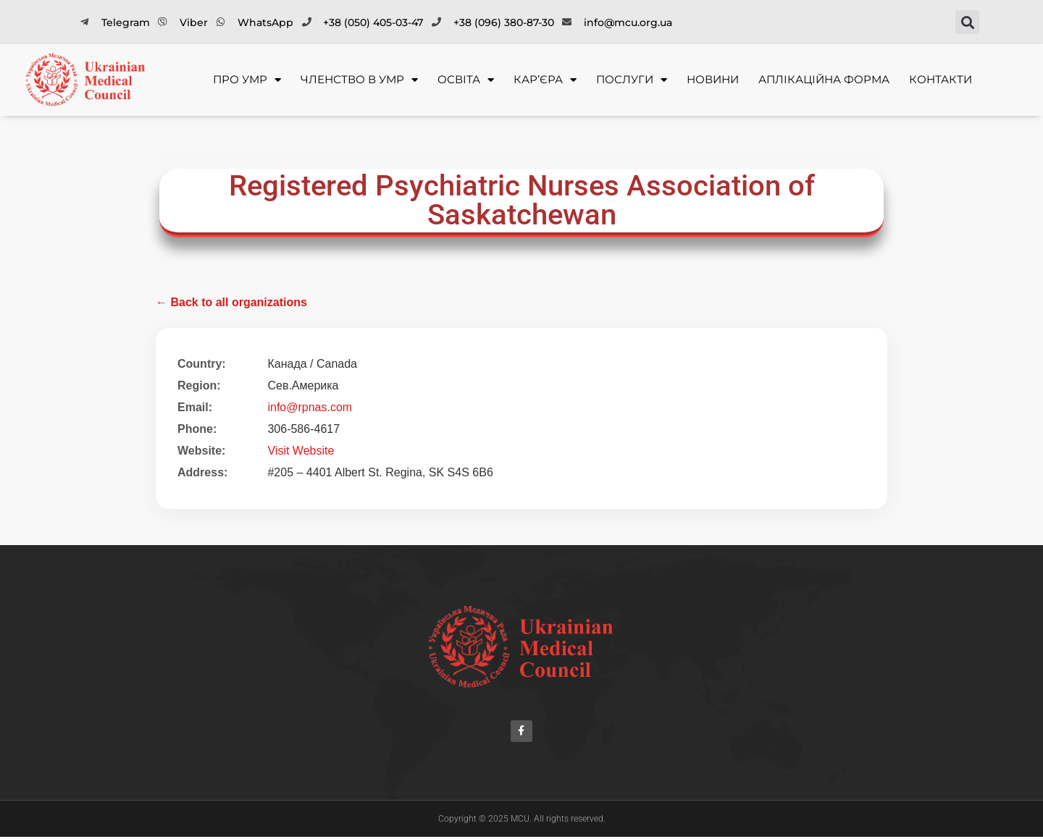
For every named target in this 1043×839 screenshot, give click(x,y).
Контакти (940, 79)
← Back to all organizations (231, 302)
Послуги (631, 80)
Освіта (465, 80)
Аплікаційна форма (823, 79)
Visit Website (300, 450)
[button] (967, 22)
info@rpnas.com (309, 407)
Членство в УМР (359, 80)
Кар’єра (545, 80)
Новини (713, 79)
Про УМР (247, 80)
